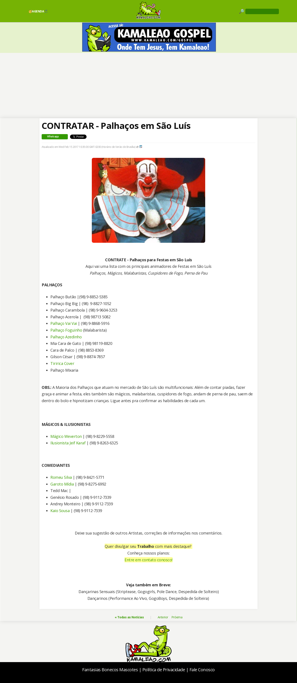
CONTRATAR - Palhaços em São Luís (116, 126)
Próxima (177, 617)
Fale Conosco (202, 670)
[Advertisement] (148, 85)
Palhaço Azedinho (66, 336)
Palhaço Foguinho (66, 330)
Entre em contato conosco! (148, 559)
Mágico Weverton (66, 436)
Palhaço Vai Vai (63, 323)
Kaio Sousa (60, 510)
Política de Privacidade (163, 670)
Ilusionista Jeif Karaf (67, 442)
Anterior (163, 617)
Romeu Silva (61, 477)
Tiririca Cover (62, 363)
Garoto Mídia (62, 484)
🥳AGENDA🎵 (38, 11)
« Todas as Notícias (129, 617)
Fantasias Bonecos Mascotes (110, 670)
